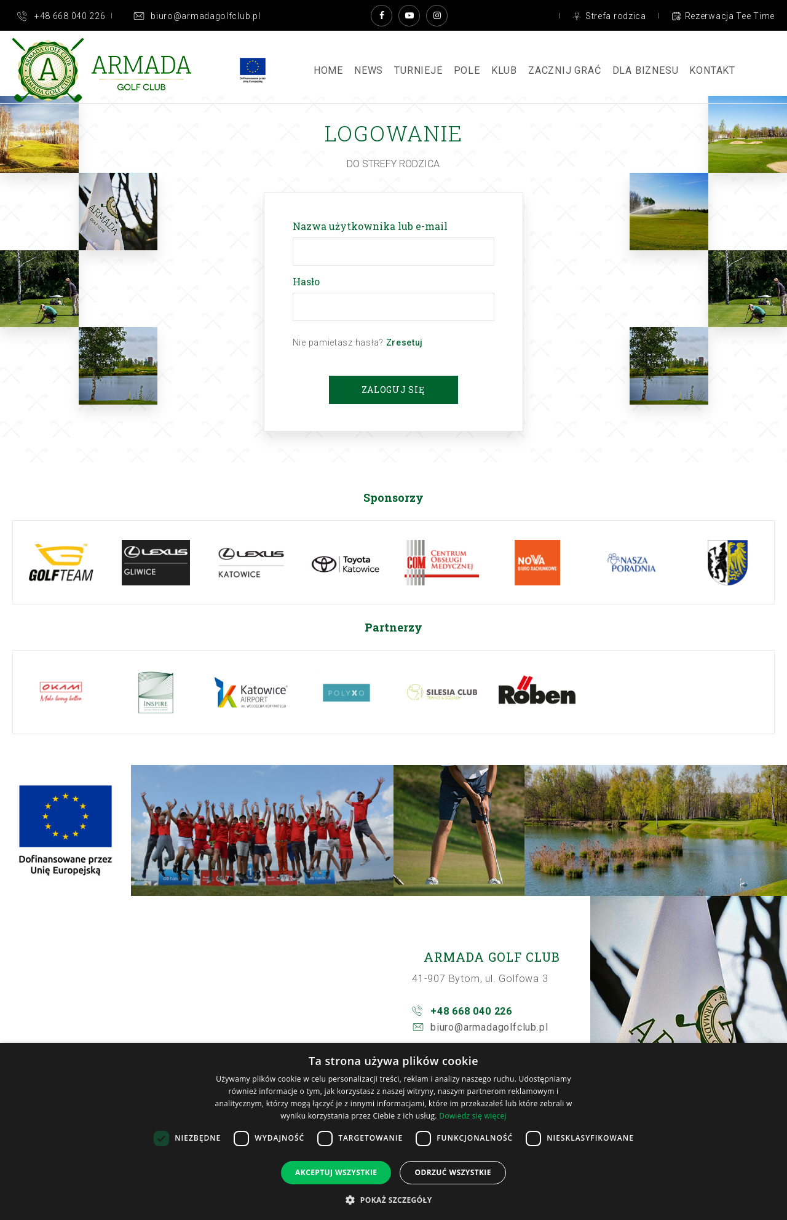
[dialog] (393, 1131)
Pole (467, 70)
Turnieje (418, 70)
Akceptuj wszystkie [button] (336, 1172)
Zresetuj (405, 342)
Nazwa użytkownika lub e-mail (373, 226)
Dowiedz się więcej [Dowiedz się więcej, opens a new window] (473, 1116)
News (368, 70)
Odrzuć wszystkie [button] (452, 1172)
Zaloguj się (393, 389)
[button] (393, 1199)
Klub (504, 70)
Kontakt (712, 70)
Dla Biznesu (645, 70)
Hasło (309, 281)
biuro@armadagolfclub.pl (489, 1027)
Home (328, 70)
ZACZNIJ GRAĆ (564, 70)
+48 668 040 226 (471, 1011)
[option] (60, 562)
